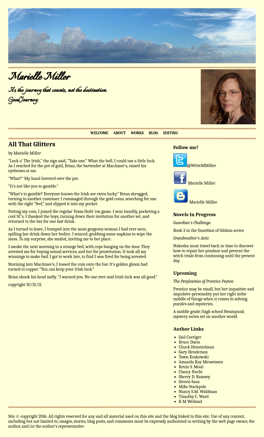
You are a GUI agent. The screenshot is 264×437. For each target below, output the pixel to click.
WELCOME (99, 133)
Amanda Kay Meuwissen (201, 361)
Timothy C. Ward (194, 396)
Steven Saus (189, 381)
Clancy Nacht (190, 371)
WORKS (137, 133)
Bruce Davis (189, 342)
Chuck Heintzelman (196, 347)
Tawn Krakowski (194, 356)
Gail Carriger (190, 337)
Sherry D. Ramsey (194, 376)
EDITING (170, 133)
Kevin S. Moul (191, 366)
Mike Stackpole (192, 386)
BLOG (153, 133)
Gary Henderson (193, 352)
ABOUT (119, 133)
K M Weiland (190, 401)
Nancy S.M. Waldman (198, 391)
